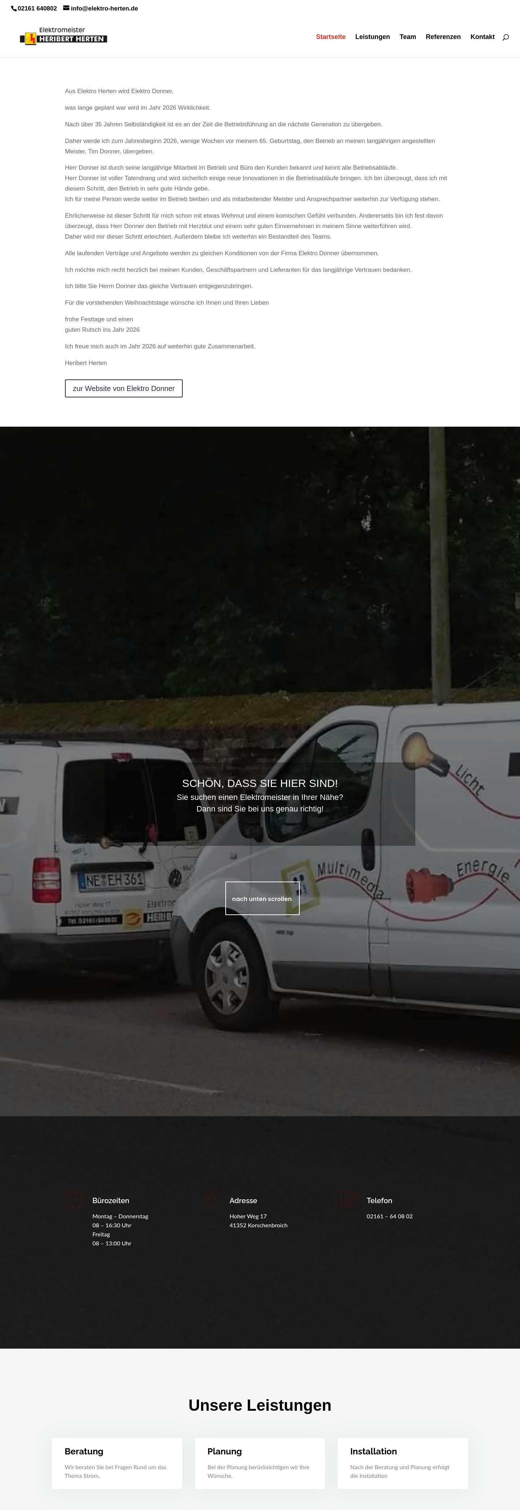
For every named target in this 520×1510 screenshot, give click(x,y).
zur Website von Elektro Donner (124, 371)
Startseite (331, 37)
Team (408, 37)
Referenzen (443, 37)
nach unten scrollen (262, 899)
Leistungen (372, 37)
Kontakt (483, 37)
